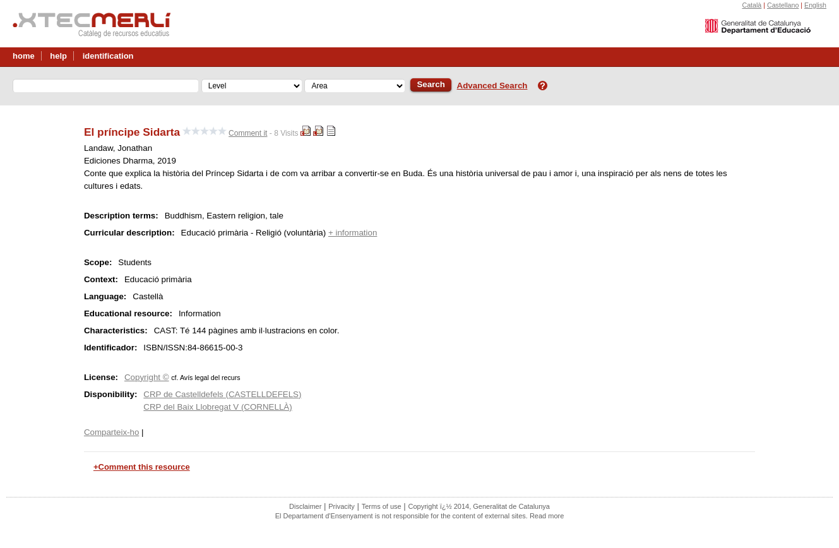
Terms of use (382, 506)
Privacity (341, 506)
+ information (352, 232)
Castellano (783, 5)
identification (108, 56)
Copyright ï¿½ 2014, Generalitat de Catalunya (479, 506)
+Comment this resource (141, 467)
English (815, 5)
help (58, 56)
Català (751, 5)
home (24, 56)
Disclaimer (305, 506)
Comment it (248, 133)
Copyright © (146, 377)
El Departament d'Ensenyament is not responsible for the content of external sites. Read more (419, 516)
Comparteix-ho (111, 432)
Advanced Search (492, 85)
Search (430, 84)
